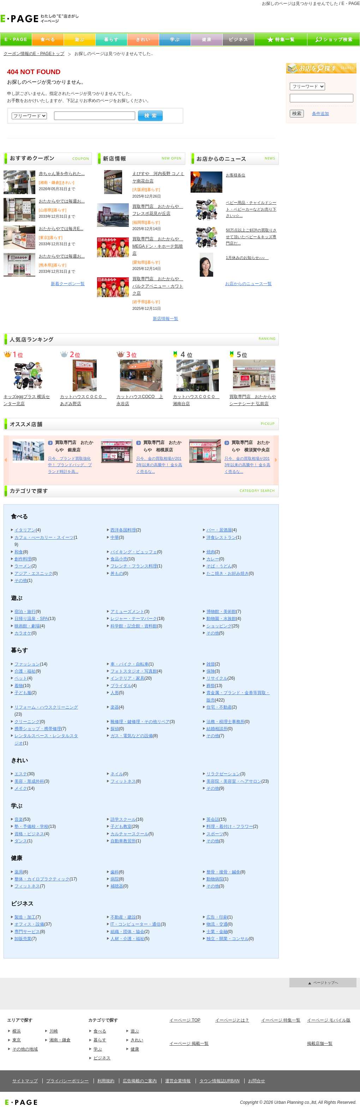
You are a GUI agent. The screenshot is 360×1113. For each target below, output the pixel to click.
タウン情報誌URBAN (219, 1080)
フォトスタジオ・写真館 (133, 671)
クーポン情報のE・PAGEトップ (34, 53)
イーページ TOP (184, 1020)
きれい (137, 1039)
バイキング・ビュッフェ (133, 551)
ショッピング (219, 626)
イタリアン (25, 530)
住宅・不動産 (219, 707)
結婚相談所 (217, 728)
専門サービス (27, 931)
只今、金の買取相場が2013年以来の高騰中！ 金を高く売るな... (159, 465)
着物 (18, 685)
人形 (114, 692)
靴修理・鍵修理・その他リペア (140, 721)
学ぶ (98, 1049)
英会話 (212, 819)
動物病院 (214, 879)
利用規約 (105, 1080)
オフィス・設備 (29, 924)
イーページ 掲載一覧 (189, 1043)
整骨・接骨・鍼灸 (223, 872)
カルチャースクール (129, 833)
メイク (20, 788)
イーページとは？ (232, 1020)
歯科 (114, 872)
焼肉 (210, 551)
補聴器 (116, 886)
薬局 (18, 872)
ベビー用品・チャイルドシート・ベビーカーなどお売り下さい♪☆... (251, 209)
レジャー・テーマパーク (133, 618)
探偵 (114, 728)
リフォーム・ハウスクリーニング (46, 707)
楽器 (114, 707)
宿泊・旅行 (25, 611)
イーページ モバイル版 (328, 1020)
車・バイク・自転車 (129, 664)
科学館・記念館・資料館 (133, 626)
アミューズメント (127, 611)
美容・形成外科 (29, 781)
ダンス (20, 840)
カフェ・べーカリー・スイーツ (44, 537)
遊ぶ (135, 1031)
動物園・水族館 (221, 618)
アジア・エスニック (33, 573)
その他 (20, 580)
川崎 (53, 1031)
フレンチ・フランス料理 (133, 566)
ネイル (116, 773)
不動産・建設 (123, 917)
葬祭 (210, 685)
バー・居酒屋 (219, 530)
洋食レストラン (221, 537)
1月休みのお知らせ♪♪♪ (247, 257)
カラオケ (22, 633)
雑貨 (210, 664)
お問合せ (256, 1080)
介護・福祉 (25, 671)
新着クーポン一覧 (68, 283)
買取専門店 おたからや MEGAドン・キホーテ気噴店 (157, 246)
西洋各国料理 (123, 530)
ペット (20, 678)
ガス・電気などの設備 (131, 735)
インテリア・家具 (127, 678)
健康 (135, 1049)
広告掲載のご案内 (140, 1080)
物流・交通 (217, 924)
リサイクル (217, 678)
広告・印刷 (217, 917)
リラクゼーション (223, 773)
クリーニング (27, 721)
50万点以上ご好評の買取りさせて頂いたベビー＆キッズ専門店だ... (251, 236)
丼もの (116, 573)
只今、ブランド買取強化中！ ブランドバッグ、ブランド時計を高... (70, 465)
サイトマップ (25, 1080)
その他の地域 (25, 1049)
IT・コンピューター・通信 (135, 924)
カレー (212, 558)
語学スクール (123, 819)
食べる (100, 1031)
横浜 (16, 1031)
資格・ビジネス (29, 833)
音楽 (18, 819)
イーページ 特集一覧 (280, 1020)
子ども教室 (121, 826)
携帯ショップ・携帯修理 (37, 728)
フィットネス (123, 781)
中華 (114, 537)
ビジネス (102, 1057)
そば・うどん (219, 566)
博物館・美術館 (221, 611)
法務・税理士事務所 (225, 721)
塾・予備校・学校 (31, 826)
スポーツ (214, 833)
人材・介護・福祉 (127, 938)
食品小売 (118, 558)
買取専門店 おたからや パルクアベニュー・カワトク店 (157, 286)
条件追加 (320, 113)
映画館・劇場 (27, 626)
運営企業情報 (178, 1080)
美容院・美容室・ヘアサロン (234, 781)
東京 (16, 1039)
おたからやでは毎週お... (62, 201)
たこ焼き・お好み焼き (227, 573)
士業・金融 (217, 931)
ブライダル (121, 685)
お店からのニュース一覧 (248, 283)
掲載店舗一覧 (319, 1043)
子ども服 (22, 692)
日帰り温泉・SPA (31, 618)
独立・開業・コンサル (227, 938)
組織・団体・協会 (127, 931)
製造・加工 (25, 917)
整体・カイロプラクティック (42, 879)
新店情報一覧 (165, 318)
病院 (114, 879)
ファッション (27, 664)
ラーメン (22, 566)
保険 (210, 671)
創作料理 (22, 558)
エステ (20, 773)
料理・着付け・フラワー (229, 826)
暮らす (100, 1039)
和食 (18, 551)
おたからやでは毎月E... (61, 228)
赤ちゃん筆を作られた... (62, 173)
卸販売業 (22, 938)
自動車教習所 (123, 840)
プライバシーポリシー (67, 1080)
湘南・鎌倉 (60, 1039)
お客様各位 (235, 175)
